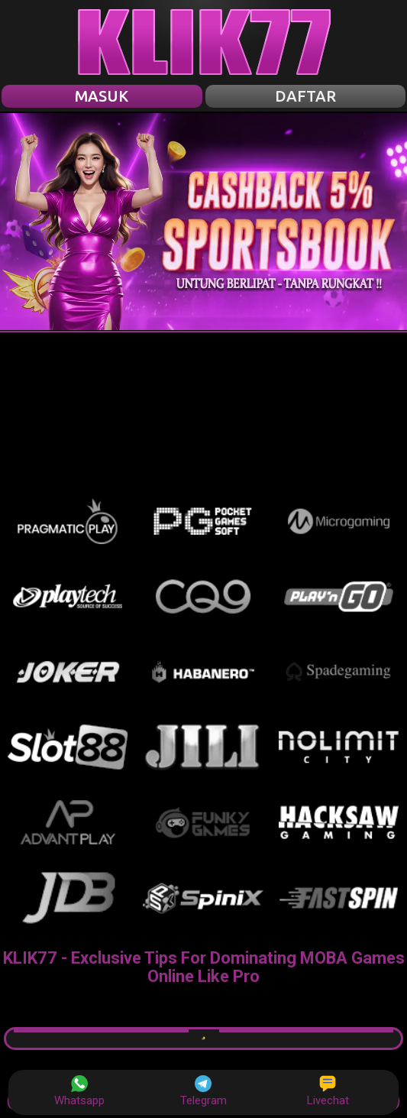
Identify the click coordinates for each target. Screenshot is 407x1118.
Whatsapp (79, 1091)
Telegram (203, 1091)
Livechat (328, 1091)
